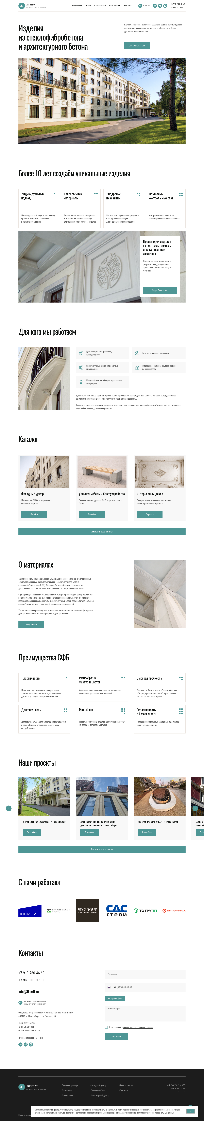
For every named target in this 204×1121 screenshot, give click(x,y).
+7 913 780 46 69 (178, 4)
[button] (32, 832)
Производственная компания (36, 7)
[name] (145, 974)
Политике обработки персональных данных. (155, 1113)
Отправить (116, 1036)
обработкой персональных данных (138, 1027)
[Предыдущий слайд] (9, 808)
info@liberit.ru (28, 991)
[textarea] (145, 1013)
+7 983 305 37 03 (177, 7)
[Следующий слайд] (195, 808)
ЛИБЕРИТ (31, 4)
